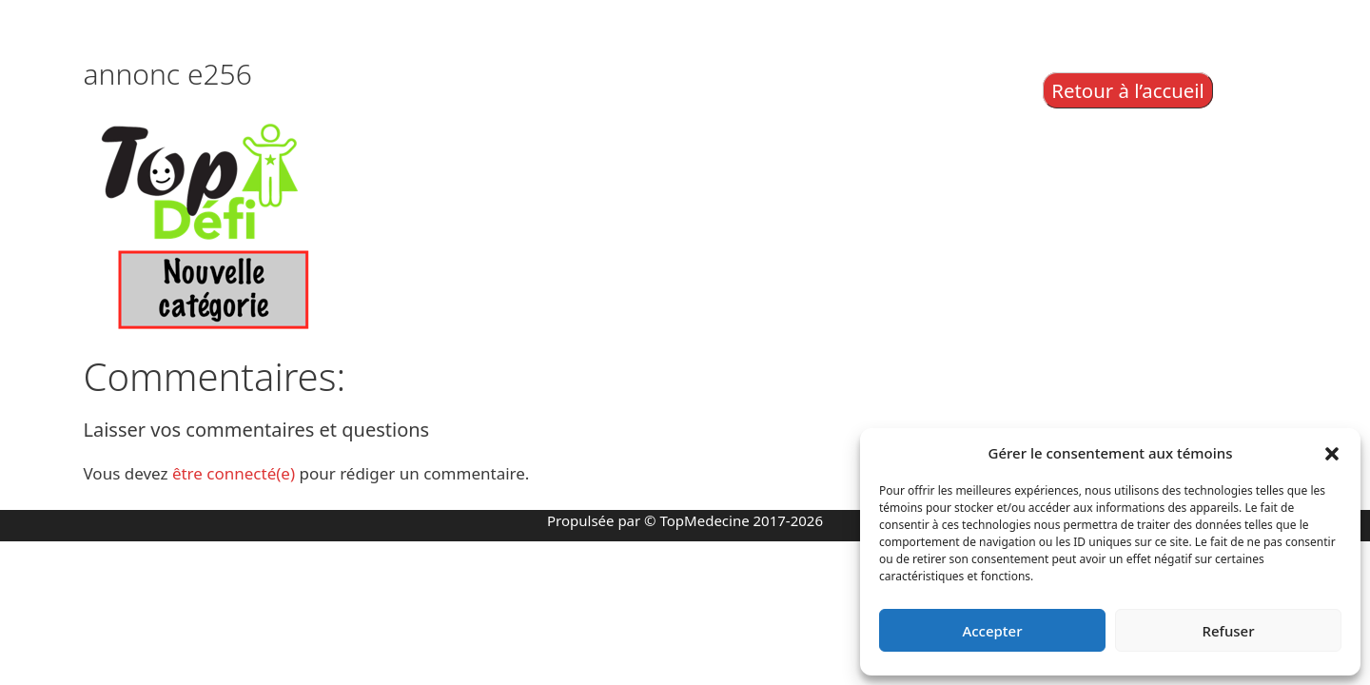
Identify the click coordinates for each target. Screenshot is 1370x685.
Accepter (992, 630)
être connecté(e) (233, 473)
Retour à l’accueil (1127, 90)
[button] (1331, 452)
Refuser (1228, 630)
